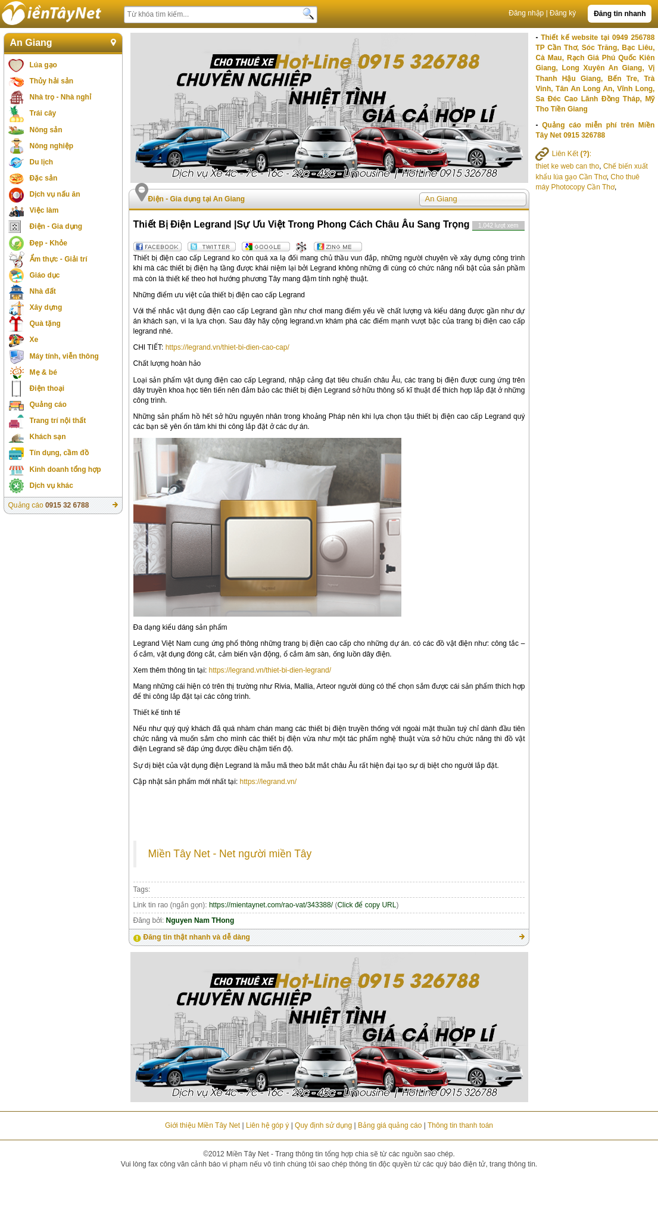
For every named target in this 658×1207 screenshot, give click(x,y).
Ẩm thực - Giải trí (59, 259)
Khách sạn (48, 437)
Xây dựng (46, 307)
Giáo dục (45, 275)
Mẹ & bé (43, 372)
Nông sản (46, 130)
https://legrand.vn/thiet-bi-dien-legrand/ (270, 670)
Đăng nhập (526, 13)
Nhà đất (43, 291)
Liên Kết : (563, 154)
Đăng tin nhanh (619, 14)
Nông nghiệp (52, 146)
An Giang (31, 43)
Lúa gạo (43, 65)
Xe (34, 339)
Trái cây (43, 113)
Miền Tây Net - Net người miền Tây (230, 854)
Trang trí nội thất (58, 420)
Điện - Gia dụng (56, 226)
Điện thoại (47, 388)
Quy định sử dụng (323, 1125)
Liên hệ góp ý (267, 1125)
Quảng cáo (48, 404)
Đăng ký (563, 13)
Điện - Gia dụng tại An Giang (196, 199)
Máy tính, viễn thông (64, 356)
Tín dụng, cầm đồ (59, 453)
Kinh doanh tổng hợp (65, 469)
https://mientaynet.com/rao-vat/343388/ (271, 905)
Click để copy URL (366, 905)
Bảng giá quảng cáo (390, 1125)
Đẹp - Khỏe (48, 243)
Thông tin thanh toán (460, 1125)
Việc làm (44, 210)
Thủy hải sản (52, 81)
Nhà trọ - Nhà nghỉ (60, 97)
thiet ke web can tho (567, 166)
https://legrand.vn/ (268, 781)
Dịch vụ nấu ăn (55, 194)
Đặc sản (44, 178)
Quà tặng (45, 323)
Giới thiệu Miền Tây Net (202, 1125)
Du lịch (42, 162)
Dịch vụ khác (51, 485)
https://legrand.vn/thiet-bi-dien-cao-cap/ (227, 347)
